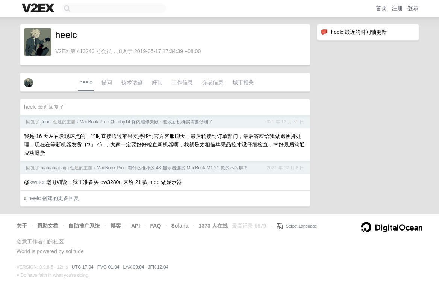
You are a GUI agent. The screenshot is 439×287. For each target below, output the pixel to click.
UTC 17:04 (83, 267)
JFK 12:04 (158, 267)
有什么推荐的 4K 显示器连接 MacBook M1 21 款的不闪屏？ (188, 167)
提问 (106, 82)
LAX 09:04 (133, 267)
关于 (22, 226)
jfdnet (46, 122)
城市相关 (243, 82)
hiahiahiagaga (55, 167)
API (135, 226)
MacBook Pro (93, 122)
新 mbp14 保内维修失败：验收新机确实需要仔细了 (161, 122)
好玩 (157, 82)
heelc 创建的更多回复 (53, 198)
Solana (180, 226)
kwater (37, 182)
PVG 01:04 (108, 267)
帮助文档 (47, 226)
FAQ (155, 226)
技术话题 (131, 82)
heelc (86, 82)
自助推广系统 (84, 226)
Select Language (297, 226)
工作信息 (182, 82)
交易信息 (212, 82)
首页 (381, 8)
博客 (116, 226)
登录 (413, 8)
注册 (397, 8)
